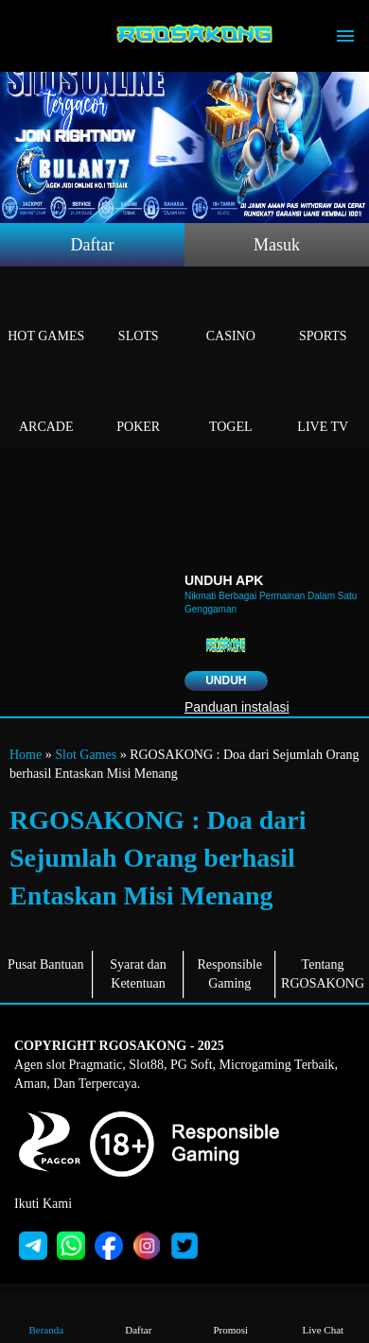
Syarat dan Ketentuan (138, 973)
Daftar (92, 244)
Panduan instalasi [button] (237, 707)
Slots (139, 314)
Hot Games (46, 314)
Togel (231, 405)
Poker (139, 405)
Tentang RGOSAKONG (322, 973)
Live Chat (322, 1316)
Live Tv (323, 405)
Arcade (46, 405)
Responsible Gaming (230, 973)
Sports (323, 314)
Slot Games (85, 755)
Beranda (46, 1316)
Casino (231, 314)
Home (25, 755)
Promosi (230, 1316)
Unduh (225, 680)
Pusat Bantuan (46, 964)
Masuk (277, 244)
